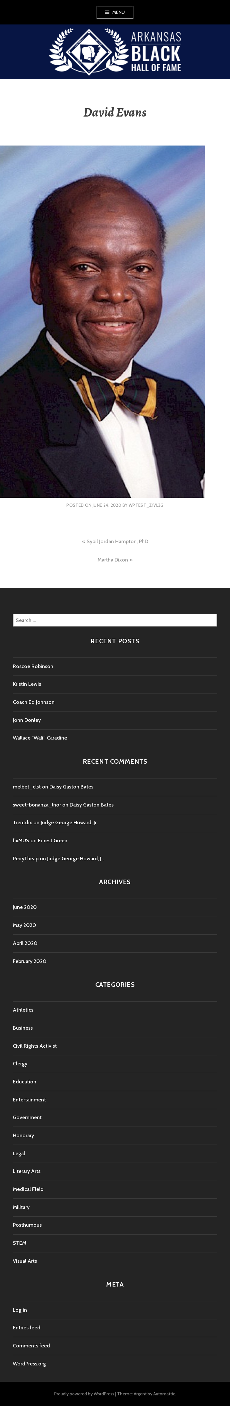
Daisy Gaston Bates (71, 787)
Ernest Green (52, 840)
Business (23, 1028)
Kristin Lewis (27, 684)
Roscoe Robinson (33, 666)
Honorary (23, 1135)
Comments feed (31, 1346)
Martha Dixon (113, 560)
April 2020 (25, 943)
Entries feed (26, 1328)
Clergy (20, 1064)
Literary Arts (26, 1171)
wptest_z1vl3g (146, 505)
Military (21, 1207)
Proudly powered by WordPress (84, 1394)
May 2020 (24, 925)
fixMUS (21, 840)
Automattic (164, 1394)
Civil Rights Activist (35, 1046)
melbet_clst (27, 787)
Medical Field (28, 1189)
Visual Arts (25, 1261)
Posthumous (27, 1225)
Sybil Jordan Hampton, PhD (117, 541)
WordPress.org (29, 1364)
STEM (19, 1243)
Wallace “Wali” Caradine (40, 738)
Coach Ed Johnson (34, 702)
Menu (118, 12)
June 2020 (25, 907)
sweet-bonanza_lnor (37, 805)
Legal (19, 1153)
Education (24, 1082)
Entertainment (29, 1100)
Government (27, 1117)
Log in (20, 1310)
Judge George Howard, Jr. (69, 822)
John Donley (27, 720)
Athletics (23, 1010)
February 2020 (30, 961)
